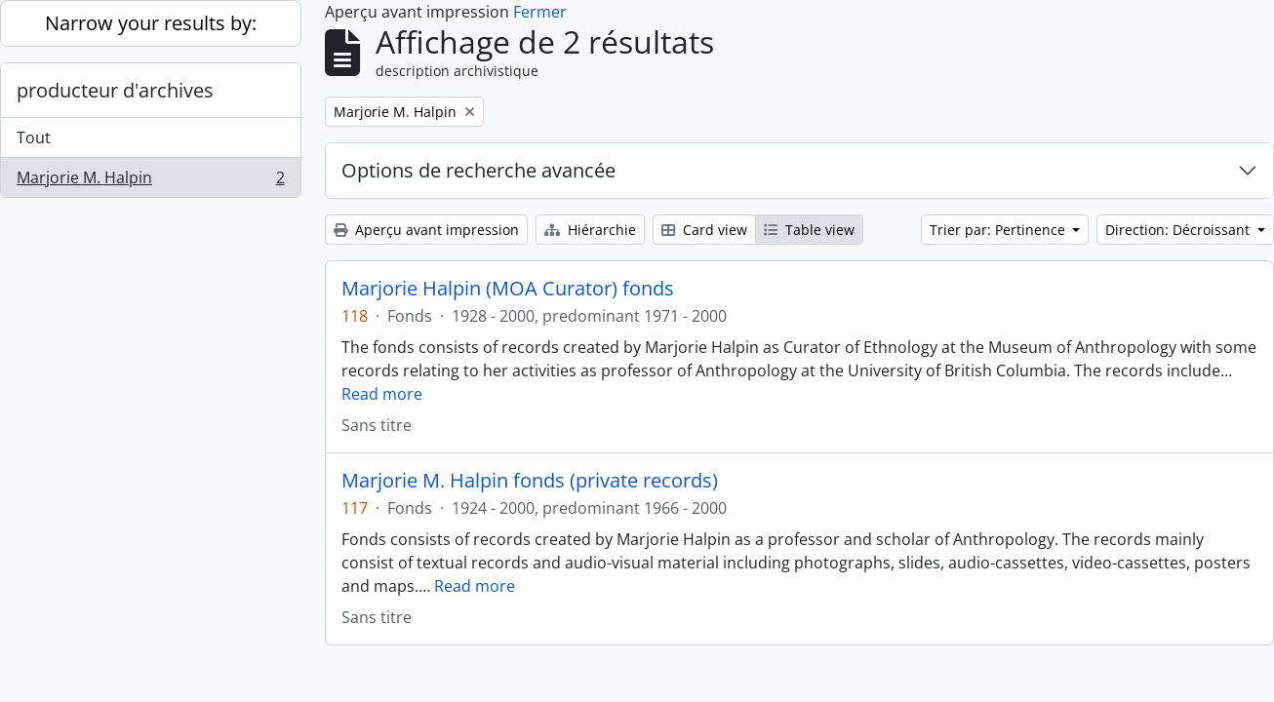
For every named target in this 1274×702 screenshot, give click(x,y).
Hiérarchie (590, 229)
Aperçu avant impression (426, 229)
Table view (809, 229)
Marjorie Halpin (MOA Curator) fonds (507, 288)
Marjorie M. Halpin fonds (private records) (529, 480)
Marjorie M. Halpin (150, 181)
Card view (704, 229)
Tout (34, 137)
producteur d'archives (115, 90)
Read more (381, 394)
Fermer (540, 11)
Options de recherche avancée (478, 170)
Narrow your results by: (151, 23)
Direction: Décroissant (1179, 229)
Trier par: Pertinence (999, 229)
